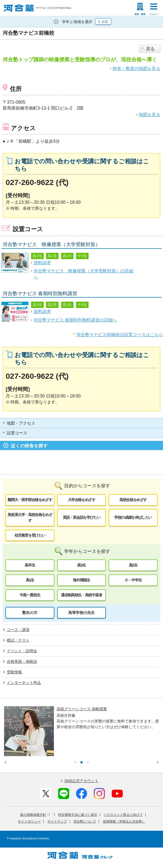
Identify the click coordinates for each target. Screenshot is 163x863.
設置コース (17, 433)
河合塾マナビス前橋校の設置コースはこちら (119, 334)
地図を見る (149, 114)
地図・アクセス (21, 423)
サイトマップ (57, 821)
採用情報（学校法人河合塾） (124, 821)
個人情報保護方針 (35, 815)
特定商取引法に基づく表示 (77, 815)
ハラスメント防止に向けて (123, 815)
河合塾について (84, 821)
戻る (150, 48)
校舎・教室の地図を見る (136, 68)
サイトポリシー (29, 821)
